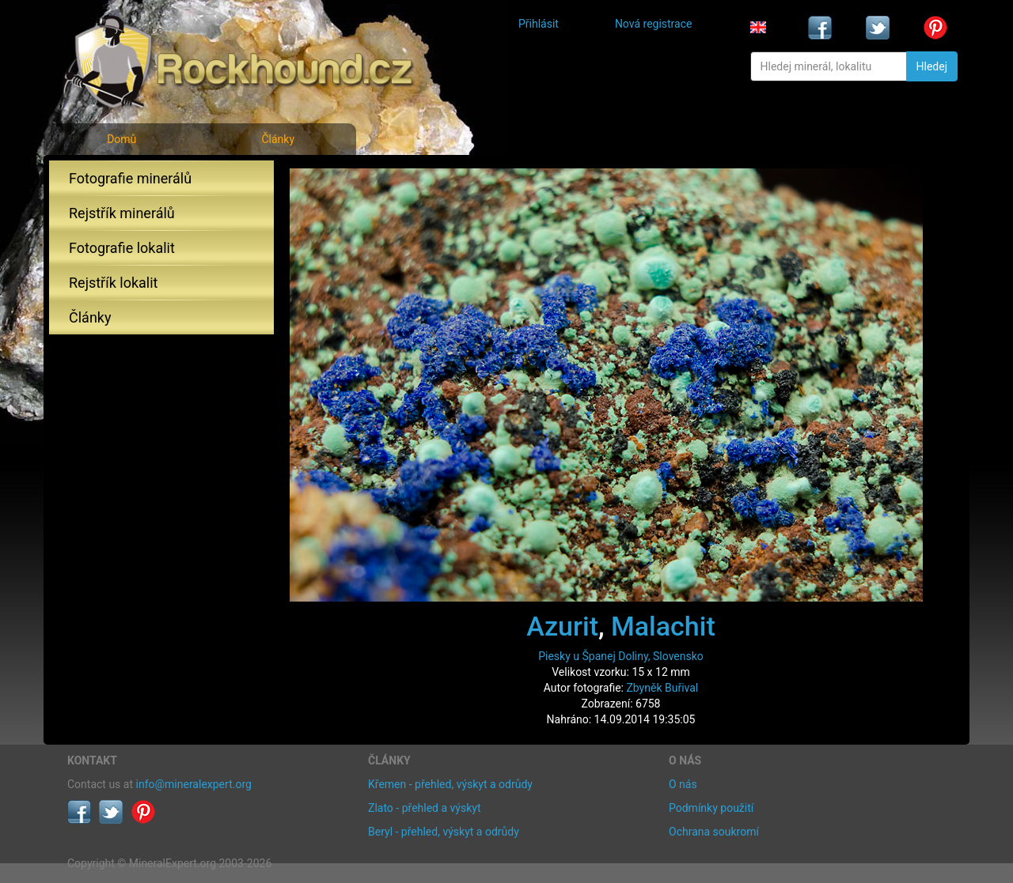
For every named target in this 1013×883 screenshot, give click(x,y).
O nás (683, 784)
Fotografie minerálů (130, 178)
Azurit (562, 626)
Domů (121, 139)
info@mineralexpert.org (194, 784)
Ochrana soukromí (714, 831)
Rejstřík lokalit (113, 282)
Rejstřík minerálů (122, 213)
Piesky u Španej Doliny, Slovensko (621, 656)
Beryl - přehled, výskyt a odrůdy (443, 831)
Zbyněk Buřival (662, 687)
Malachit (663, 626)
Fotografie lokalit (122, 248)
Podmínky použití (711, 808)
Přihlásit (538, 23)
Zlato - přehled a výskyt (424, 808)
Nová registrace (653, 23)
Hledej (931, 66)
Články (277, 139)
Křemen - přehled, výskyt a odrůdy (450, 784)
